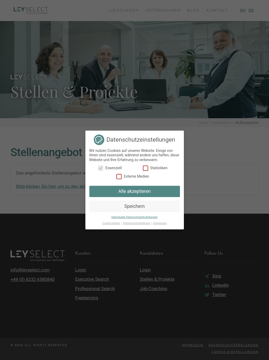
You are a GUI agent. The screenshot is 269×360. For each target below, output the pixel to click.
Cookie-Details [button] (111, 223)
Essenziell (110, 168)
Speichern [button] (134, 206)
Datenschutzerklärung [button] (137, 223)
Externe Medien (132, 176)
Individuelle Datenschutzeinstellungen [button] (134, 217)
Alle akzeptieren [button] (134, 191)
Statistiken (155, 168)
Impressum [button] (160, 223)
